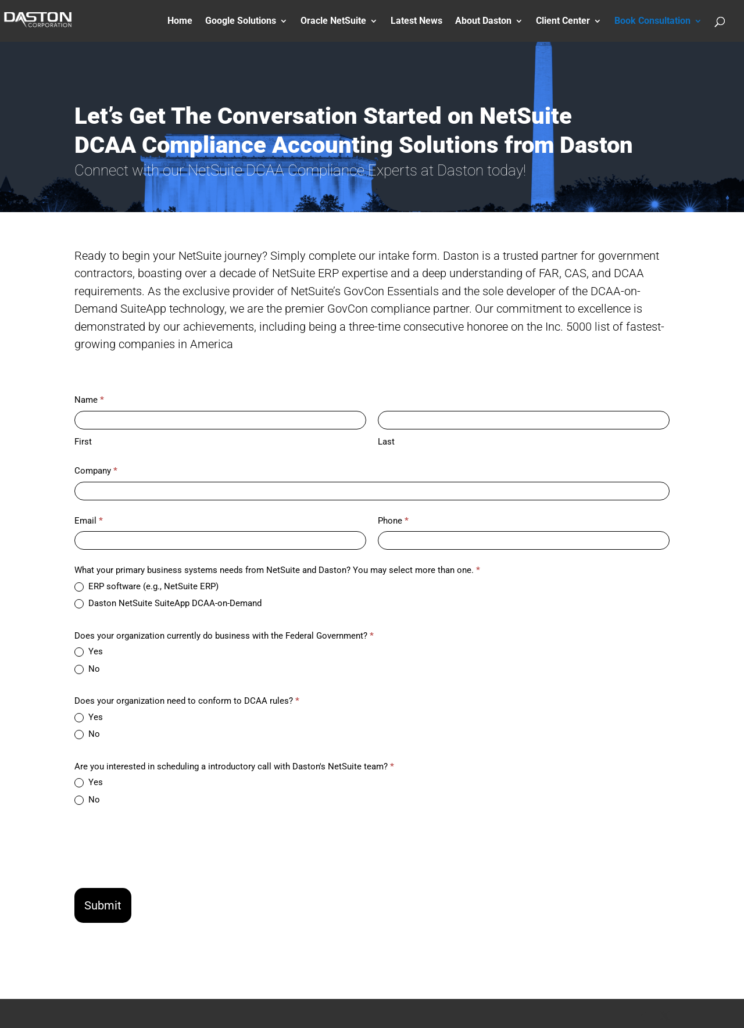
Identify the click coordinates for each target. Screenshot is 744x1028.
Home (179, 21)
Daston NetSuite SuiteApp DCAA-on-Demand (168, 603)
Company (95, 470)
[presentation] (162, 845)
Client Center (563, 21)
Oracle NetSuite (333, 21)
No (87, 669)
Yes (88, 651)
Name (89, 400)
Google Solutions (240, 21)
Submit (102, 905)
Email (88, 520)
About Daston (483, 21)
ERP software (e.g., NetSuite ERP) (146, 586)
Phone (393, 520)
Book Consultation (652, 21)
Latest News (416, 21)
